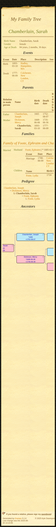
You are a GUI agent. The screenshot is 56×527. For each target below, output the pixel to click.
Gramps (18, 518)
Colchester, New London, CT (26, 77)
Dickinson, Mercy (20, 121)
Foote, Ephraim (32, 149)
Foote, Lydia (32, 175)
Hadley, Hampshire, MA (26, 66)
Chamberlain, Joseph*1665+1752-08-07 (30, 236)
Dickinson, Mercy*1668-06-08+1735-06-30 (30, 259)
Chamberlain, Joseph (21, 115)
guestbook (46, 514)
